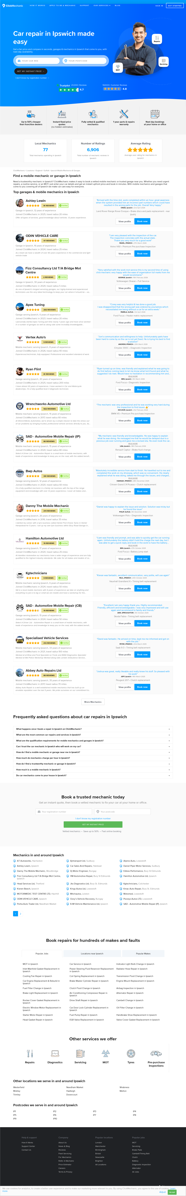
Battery (135, 1157)
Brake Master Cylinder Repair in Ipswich (89, 977)
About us (62, 1139)
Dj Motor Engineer (79, 867)
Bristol (98, 1150)
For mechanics (64, 1153)
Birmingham (100, 1146)
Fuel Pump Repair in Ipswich (83, 1011)
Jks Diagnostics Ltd (79, 879)
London (98, 1139)
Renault (119, 446)
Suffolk (46, 167)
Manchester (100, 1142)
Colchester (143, 879)
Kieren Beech (23, 885)
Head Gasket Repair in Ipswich (38, 1016)
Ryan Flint (33, 365)
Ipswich (29, 206)
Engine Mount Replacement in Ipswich (135, 977)
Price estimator (64, 1161)
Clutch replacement (146, 480)
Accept (172, 1192)
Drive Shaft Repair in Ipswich (84, 996)
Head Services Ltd (26, 879)
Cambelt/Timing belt (140, 1150)
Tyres (131, 1058)
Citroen (113, 480)
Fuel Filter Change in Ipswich (37, 984)
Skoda (117, 612)
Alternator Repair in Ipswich (130, 989)
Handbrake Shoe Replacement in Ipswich (136, 1011)
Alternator (136, 1164)
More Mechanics (93, 698)
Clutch (135, 1153)
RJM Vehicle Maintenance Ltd (84, 900)
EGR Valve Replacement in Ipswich (87, 1016)
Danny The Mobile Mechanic (47, 502)
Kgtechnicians (36, 569)
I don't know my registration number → (32, 74)
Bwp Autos (34, 467)
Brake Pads (137, 1146)
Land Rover (101, 207)
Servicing (80, 1058)
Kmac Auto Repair (132, 885)
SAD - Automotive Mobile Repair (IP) (53, 432)
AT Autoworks (24, 857)
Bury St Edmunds (152, 867)
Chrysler (118, 344)
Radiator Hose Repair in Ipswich (131, 965)
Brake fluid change (141, 446)
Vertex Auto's (36, 333)
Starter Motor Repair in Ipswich (38, 1011)
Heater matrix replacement (139, 311)
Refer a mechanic (66, 1157)
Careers (61, 1164)
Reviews (79, 81)
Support (84, 5)
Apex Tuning (35, 301)
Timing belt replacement (144, 577)
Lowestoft (141, 857)
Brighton (99, 1157)
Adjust (162, 1192)
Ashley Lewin (36, 197)
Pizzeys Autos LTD (132, 895)
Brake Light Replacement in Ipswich (40, 989)
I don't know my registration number (93, 814)
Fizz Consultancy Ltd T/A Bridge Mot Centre (38, 872)
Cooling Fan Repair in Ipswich (37, 972)
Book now (142, 217)
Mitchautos (75, 890)
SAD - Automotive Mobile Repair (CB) (54, 601)
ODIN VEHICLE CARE (42, 232)
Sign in (159, 6)
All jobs (135, 1168)
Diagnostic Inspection (141, 344)
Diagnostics (55, 1058)
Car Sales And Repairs (81, 862)
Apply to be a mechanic (62, 5)
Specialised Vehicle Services (47, 634)
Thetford (40, 879)
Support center (28, 1142)
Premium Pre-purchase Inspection (139, 242)
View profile (125, 217)
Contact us (26, 1146)
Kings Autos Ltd (77, 885)
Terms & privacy (65, 1168)
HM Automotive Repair (81, 872)
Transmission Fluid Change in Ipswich (134, 972)
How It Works (37, 5)
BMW (113, 409)
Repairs (30, 1058)
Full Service (143, 277)
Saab (118, 643)
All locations (100, 1161)
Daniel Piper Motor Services (137, 862)
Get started (175, 6)
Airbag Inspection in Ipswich (130, 984)
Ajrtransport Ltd (77, 857)
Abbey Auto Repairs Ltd (43, 667)
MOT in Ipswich (30, 960)
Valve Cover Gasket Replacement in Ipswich (138, 1016)
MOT (106, 1058)
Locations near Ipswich (92, 949)
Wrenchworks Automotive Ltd (48, 400)
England (39, 167)
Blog (117, 5)
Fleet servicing (64, 1150)
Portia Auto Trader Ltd (27, 900)
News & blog (64, 1142)
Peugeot (120, 676)
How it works (27, 1139)
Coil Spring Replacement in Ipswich (87, 972)
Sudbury (90, 857)
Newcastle (99, 1153)
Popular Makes (143, 949)
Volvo (113, 242)
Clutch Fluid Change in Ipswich (85, 984)
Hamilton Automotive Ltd (45, 534)
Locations (30, 167)
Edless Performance (133, 867)
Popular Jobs (42, 949)
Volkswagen (122, 277)
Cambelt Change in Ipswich (129, 996)
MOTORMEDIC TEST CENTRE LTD (33, 890)
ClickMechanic (19, 167)
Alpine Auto (129, 857)
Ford (115, 311)
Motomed (128, 890)
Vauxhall (113, 577)
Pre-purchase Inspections (156, 1060)
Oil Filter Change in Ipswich (130, 1003)
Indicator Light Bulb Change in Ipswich (135, 960)
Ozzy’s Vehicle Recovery (82, 895)
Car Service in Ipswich (80, 960)
